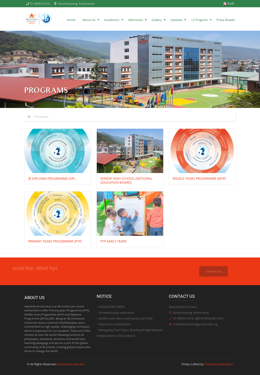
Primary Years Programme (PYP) (55, 241)
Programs (42, 116)
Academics (112, 20)
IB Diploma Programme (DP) (51, 178)
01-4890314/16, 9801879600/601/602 (196, 318)
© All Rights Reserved (55, 364)
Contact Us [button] (216, 271)
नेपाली (228, 4)
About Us (89, 20)
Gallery (157, 20)
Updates (176, 20)
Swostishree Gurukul (183, 307)
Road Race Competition (113, 324)
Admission (135, 20)
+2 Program (199, 20)
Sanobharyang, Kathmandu (74, 4)
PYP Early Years (113, 241)
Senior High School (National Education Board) (126, 180)
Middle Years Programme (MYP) (199, 178)
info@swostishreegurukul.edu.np (193, 324)
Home (71, 20)
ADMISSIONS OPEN (111, 307)
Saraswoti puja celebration (116, 313)
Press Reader (225, 20)
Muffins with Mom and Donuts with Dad (124, 318)
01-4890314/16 (38, 4)
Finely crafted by (207, 364)
